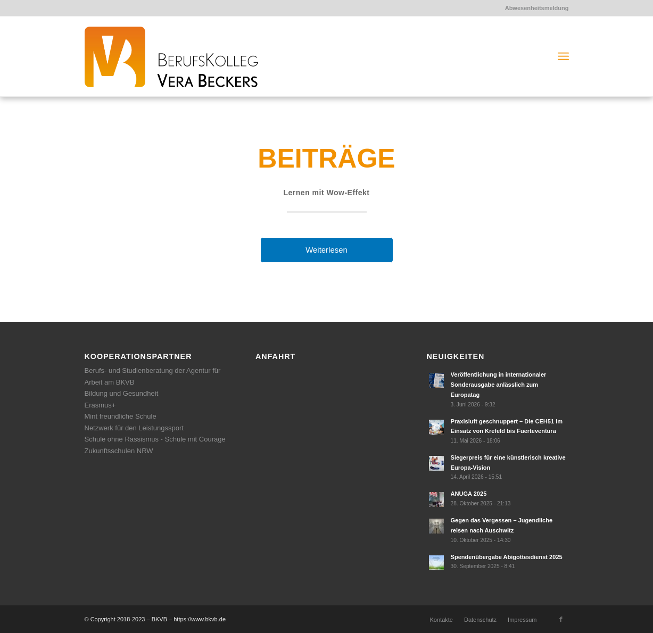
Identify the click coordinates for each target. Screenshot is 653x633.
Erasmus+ (100, 405)
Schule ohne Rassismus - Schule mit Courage (155, 439)
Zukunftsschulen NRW (119, 451)
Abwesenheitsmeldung (537, 8)
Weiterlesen (326, 249)
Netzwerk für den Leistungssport (134, 428)
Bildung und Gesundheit (122, 393)
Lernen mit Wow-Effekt (327, 192)
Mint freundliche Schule (120, 416)
